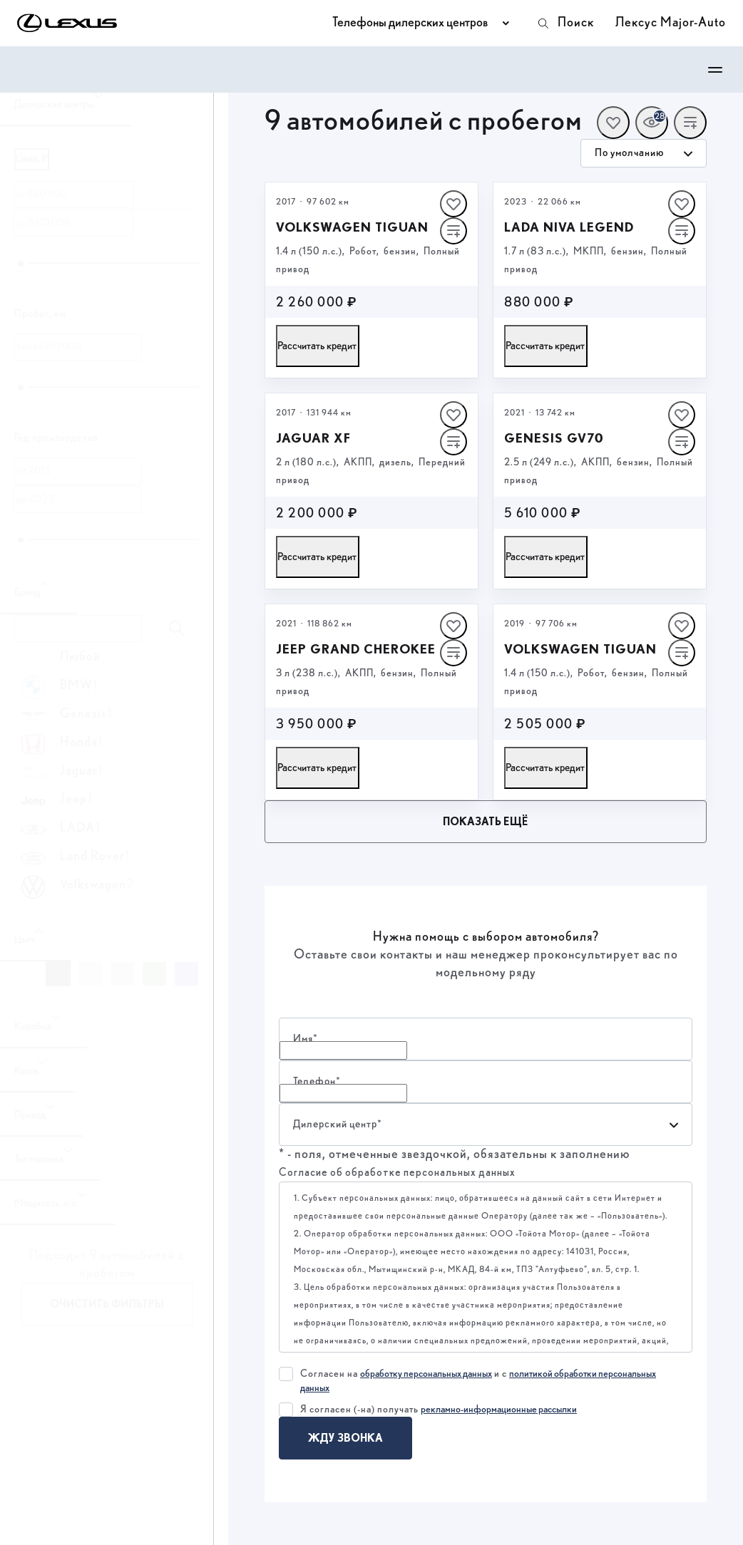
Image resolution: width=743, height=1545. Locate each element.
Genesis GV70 (554, 437)
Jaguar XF (313, 437)
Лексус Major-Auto (670, 22)
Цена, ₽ (32, 158)
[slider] (21, 264)
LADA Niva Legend (569, 226)
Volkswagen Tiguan (352, 226)
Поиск (565, 23)
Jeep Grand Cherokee (356, 648)
